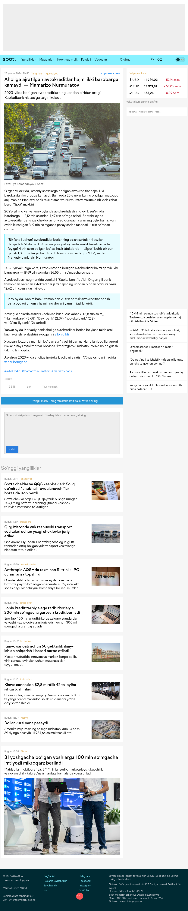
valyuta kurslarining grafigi (143, 101)
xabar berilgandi (16, 362)
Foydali (86, 59)
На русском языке (109, 73)
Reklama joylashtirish (55, 880)
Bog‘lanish (49, 876)
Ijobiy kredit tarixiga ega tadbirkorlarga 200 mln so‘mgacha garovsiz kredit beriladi (42, 610)
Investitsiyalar (28, 564)
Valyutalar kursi (138, 73)
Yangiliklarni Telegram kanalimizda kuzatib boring (62, 401)
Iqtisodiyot (26, 478)
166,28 (149, 93)
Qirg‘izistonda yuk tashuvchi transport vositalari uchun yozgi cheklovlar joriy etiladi (38, 531)
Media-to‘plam (146, 112)
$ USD (134, 80)
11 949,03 (151, 80)
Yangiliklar (28, 59)
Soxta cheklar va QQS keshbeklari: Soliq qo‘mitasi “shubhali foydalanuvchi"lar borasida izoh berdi (39, 488)
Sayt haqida (50, 885)
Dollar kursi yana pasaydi (26, 723)
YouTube (82, 890)
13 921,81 (150, 86)
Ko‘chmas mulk (67, 59)
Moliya (24, 717)
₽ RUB (134, 93)
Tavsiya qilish (48, 386)
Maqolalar (46, 59)
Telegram (83, 876)
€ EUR (134, 86)
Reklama (132, 112)
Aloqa (158, 112)
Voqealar (101, 59)
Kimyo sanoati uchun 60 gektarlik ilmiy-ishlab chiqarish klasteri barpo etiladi (39, 648)
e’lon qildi (62, 334)
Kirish (12, 449)
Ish (45, 890)
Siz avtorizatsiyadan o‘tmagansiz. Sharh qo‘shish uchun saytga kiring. (62, 428)
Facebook (83, 880)
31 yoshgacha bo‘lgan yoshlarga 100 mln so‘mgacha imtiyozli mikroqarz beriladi (61, 760)
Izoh (26, 386)
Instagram (83, 885)
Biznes (24, 751)
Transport (25, 521)
